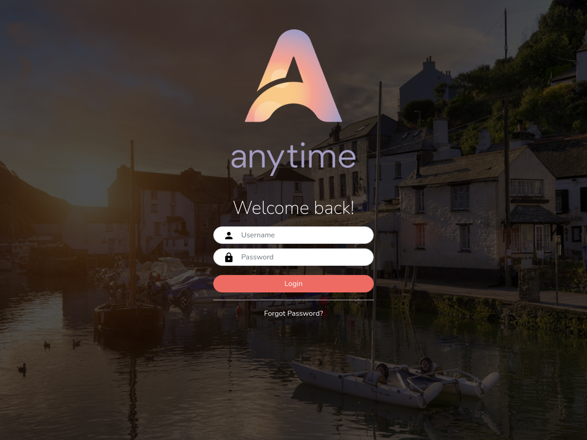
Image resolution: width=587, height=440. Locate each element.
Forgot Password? (293, 313)
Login (293, 284)
